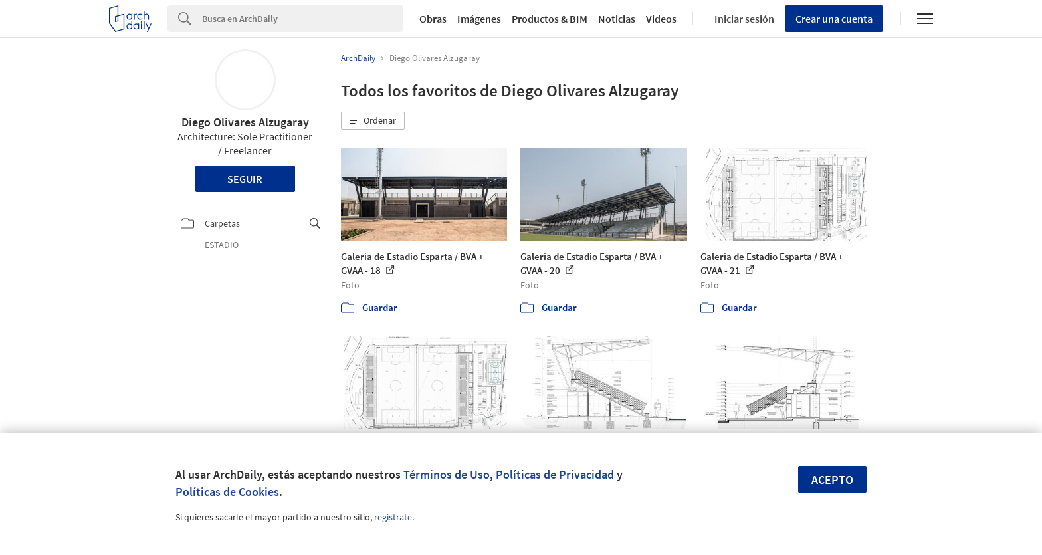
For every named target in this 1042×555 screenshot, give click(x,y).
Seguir (244, 178)
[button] (373, 121)
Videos (661, 18)
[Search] (302, 18)
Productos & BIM (549, 18)
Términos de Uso (446, 474)
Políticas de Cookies (227, 491)
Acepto (832, 479)
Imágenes (479, 18)
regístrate (393, 517)
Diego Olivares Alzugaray (245, 122)
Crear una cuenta (834, 18)
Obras (433, 18)
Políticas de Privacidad (555, 474)
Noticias (616, 18)
